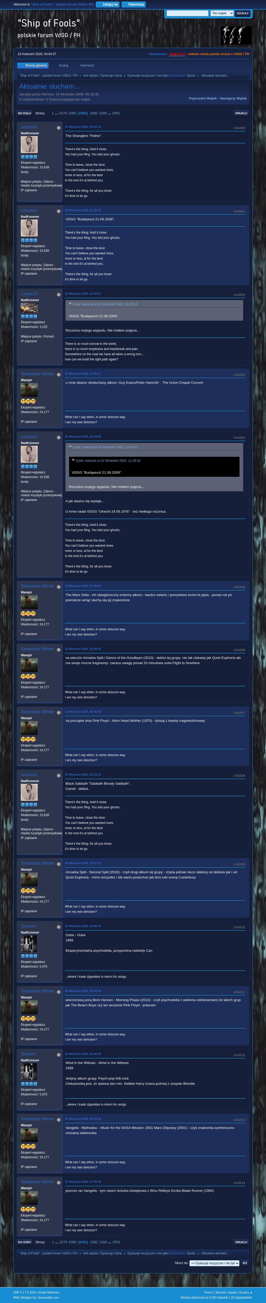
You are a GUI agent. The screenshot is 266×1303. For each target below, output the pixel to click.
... (57, 113)
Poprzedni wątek (203, 98)
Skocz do (181, 1263)
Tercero (28, 926)
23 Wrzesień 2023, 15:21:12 (83, 863)
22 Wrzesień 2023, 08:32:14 (83, 126)
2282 (94, 113)
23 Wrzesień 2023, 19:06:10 (83, 926)
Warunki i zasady (226, 1292)
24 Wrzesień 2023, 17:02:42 (83, 1181)
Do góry (24, 1242)
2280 (72, 113)
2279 (63, 113)
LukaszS (29, 293)
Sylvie (191, 75)
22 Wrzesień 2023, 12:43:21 (83, 293)
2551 (116, 113)
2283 (103, 113)
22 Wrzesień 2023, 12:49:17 (83, 373)
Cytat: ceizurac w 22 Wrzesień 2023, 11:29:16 (104, 304)
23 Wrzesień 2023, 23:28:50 (83, 1053)
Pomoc (208, 1292)
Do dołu (24, 113)
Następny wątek (233, 98)
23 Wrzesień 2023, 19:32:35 (83, 991)
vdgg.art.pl (177, 54)
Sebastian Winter (37, 373)
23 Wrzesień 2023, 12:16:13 (83, 774)
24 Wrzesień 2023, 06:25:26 (83, 1118)
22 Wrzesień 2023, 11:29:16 (83, 210)
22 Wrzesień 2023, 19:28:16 (83, 648)
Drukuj (241, 113)
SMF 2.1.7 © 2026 (24, 1292)
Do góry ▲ (245, 1292)
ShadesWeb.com (48, 1297)
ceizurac (29, 126)
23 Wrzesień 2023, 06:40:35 (83, 711)
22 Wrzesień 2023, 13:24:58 (83, 436)
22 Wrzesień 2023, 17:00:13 (83, 585)
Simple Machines (48, 1292)
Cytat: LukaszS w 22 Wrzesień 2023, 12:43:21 (105, 447)
